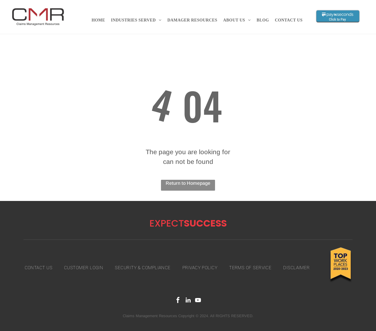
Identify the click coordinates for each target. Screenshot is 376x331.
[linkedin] (188, 301)
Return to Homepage (188, 183)
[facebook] (178, 301)
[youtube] (198, 301)
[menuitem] (98, 20)
